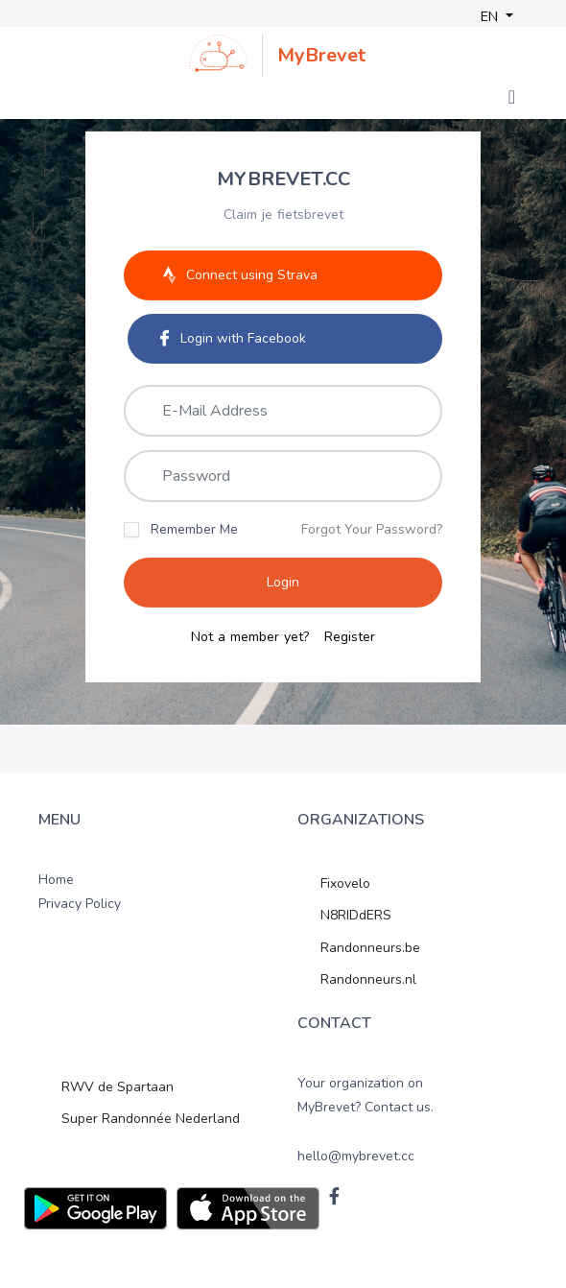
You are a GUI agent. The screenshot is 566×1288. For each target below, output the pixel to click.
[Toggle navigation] (512, 97)
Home (56, 880)
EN (491, 17)
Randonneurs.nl (368, 979)
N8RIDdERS (355, 915)
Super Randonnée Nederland (150, 1118)
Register (349, 637)
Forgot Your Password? (371, 528)
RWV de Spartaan (117, 1087)
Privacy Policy (79, 903)
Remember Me (194, 528)
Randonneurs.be (370, 948)
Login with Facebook (233, 337)
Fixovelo (345, 883)
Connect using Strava (237, 274)
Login (283, 582)
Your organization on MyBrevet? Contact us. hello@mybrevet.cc (365, 1119)
